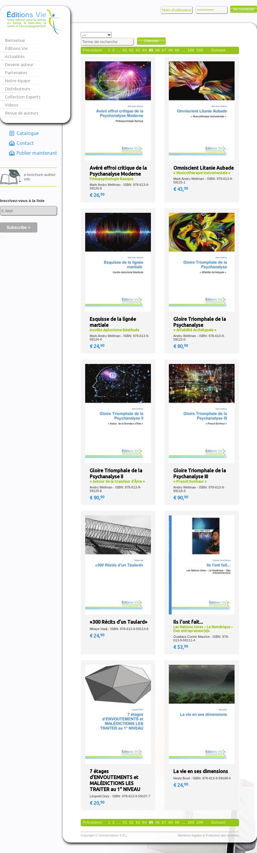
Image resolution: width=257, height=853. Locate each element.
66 (157, 50)
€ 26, (97, 195)
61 (125, 50)
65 (151, 50)
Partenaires (16, 72)
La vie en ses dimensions (200, 771)
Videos (11, 104)
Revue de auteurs (22, 113)
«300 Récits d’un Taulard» (118, 622)
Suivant (218, 50)
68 (170, 50)
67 (164, 50)
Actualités (15, 56)
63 (138, 50)
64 (144, 50)
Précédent (92, 50)
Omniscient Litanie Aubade (203, 168)
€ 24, (97, 346)
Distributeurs (17, 88)
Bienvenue (15, 40)
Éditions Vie (16, 48)
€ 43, (181, 189)
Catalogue (27, 133)
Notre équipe (17, 80)
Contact (25, 143)
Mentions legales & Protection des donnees (208, 835)
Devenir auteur (19, 64)
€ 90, (181, 346)
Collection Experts (23, 96)
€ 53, (181, 647)
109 (199, 50)
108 (190, 50)
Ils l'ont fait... (188, 622)
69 (177, 50)
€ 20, (97, 803)
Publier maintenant (36, 153)
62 (131, 50)
